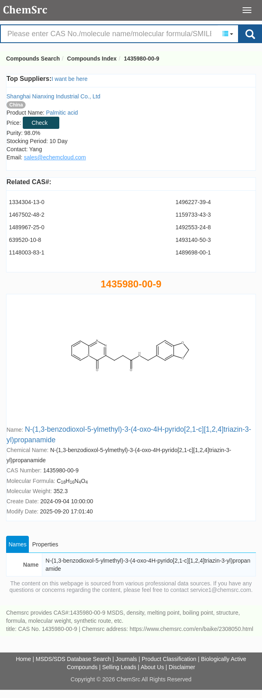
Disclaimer (182, 667)
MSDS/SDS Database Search (73, 659)
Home (23, 659)
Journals (126, 659)
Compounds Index (92, 58)
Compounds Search (25, 10)
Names (17, 544)
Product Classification (169, 659)
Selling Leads (119, 667)
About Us (152, 667)
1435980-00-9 (141, 58)
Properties (45, 544)
